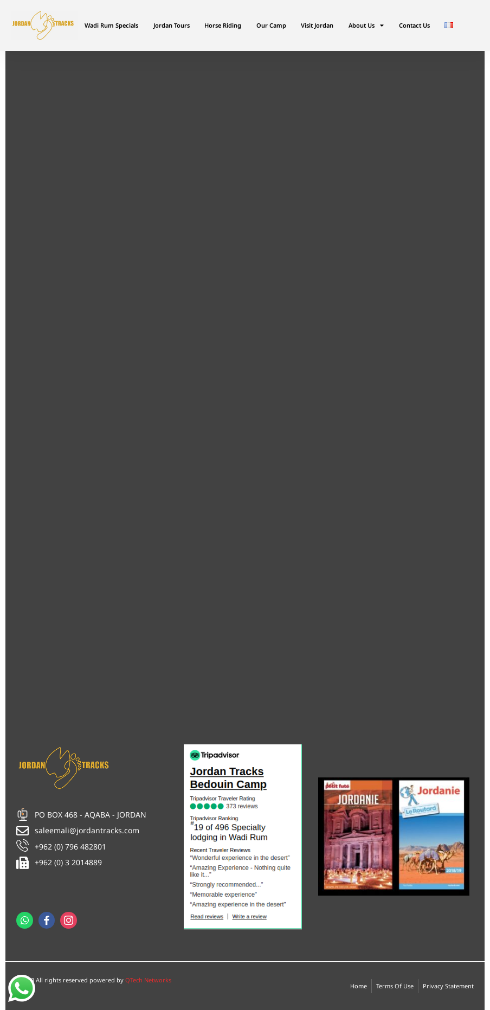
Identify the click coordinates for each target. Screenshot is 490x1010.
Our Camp (271, 25)
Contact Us (414, 25)
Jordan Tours (171, 25)
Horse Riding (222, 25)
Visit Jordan (317, 25)
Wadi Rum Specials (111, 25)
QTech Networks (148, 980)
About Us (366, 25)
